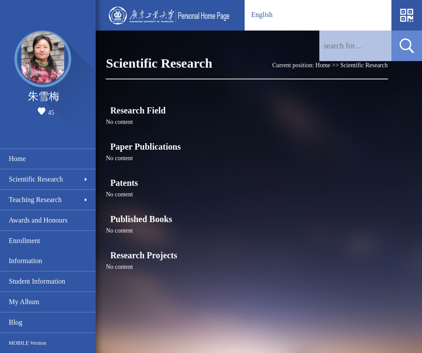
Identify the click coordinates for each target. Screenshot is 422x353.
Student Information (37, 281)
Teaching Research (35, 199)
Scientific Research (36, 179)
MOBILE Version (27, 343)
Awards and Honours (38, 220)
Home (17, 158)
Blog (15, 322)
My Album (24, 301)
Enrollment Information (25, 250)
